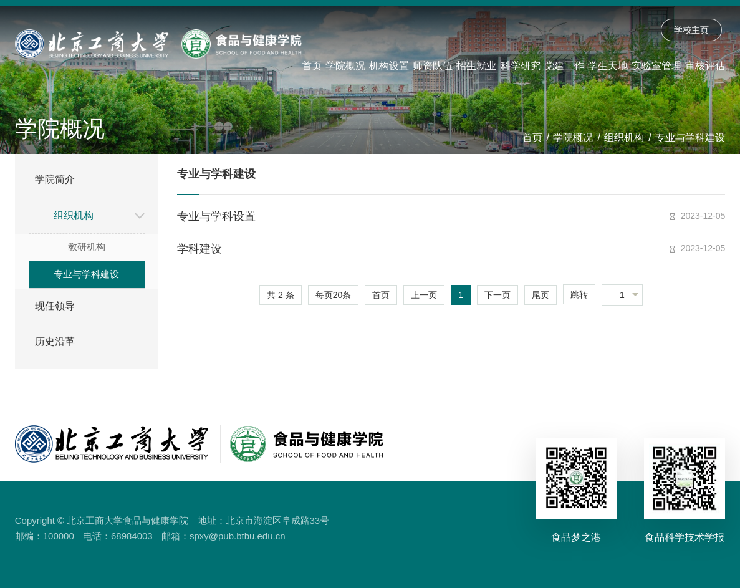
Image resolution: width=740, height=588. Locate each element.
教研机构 (86, 246)
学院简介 (55, 179)
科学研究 (521, 65)
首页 (312, 65)
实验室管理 (656, 65)
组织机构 (624, 137)
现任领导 (55, 306)
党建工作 (564, 65)
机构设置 (389, 65)
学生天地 (608, 65)
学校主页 (691, 30)
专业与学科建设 (690, 137)
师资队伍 (433, 65)
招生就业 (476, 65)
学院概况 (345, 65)
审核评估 (705, 65)
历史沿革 (55, 341)
